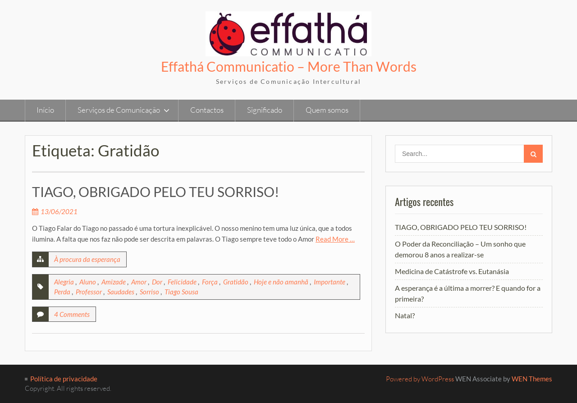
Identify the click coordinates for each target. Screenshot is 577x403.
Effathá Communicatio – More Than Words (289, 66)
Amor (139, 282)
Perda (62, 292)
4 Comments (72, 314)
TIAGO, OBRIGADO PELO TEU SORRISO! (155, 191)
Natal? (405, 315)
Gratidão (235, 282)
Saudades (120, 292)
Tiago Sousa (181, 292)
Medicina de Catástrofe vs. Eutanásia (452, 271)
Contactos (207, 109)
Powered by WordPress (420, 379)
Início (45, 109)
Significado (264, 109)
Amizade (113, 282)
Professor (89, 292)
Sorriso (149, 292)
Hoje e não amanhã (281, 282)
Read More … (335, 239)
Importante (329, 282)
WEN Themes (532, 379)
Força (210, 282)
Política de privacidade (63, 379)
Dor (157, 282)
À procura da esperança (87, 259)
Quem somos (327, 109)
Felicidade (182, 282)
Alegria (64, 282)
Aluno (87, 282)
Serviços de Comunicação (119, 109)
